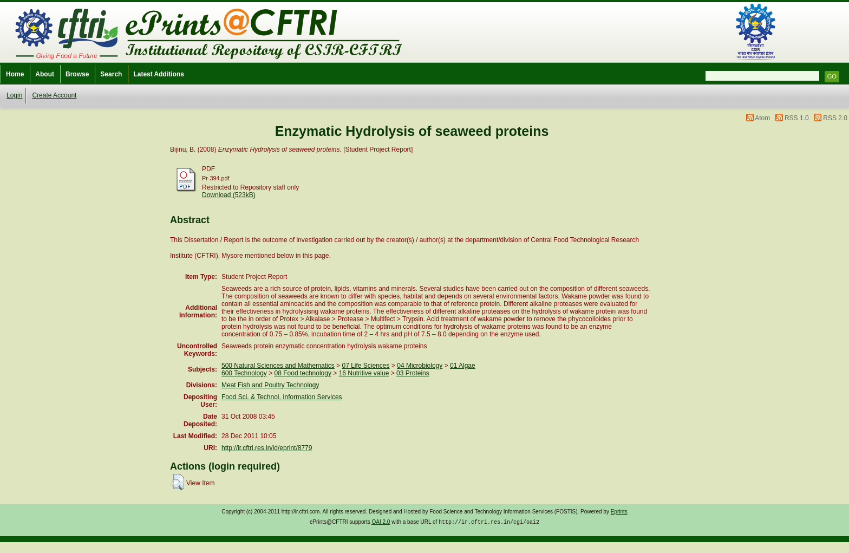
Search (111, 74)
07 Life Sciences (365, 365)
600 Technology (244, 373)
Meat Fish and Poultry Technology (270, 385)
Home (15, 74)
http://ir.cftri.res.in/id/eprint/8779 (266, 448)
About (44, 74)
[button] (178, 482)
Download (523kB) (229, 195)
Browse (77, 74)
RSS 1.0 (797, 118)
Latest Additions (158, 74)
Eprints (619, 512)
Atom (762, 118)
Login (14, 95)
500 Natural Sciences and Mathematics (278, 365)
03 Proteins (412, 373)
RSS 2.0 (835, 118)
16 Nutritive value (364, 373)
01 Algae (462, 365)
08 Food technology (303, 373)
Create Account (54, 95)
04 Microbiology (419, 365)
